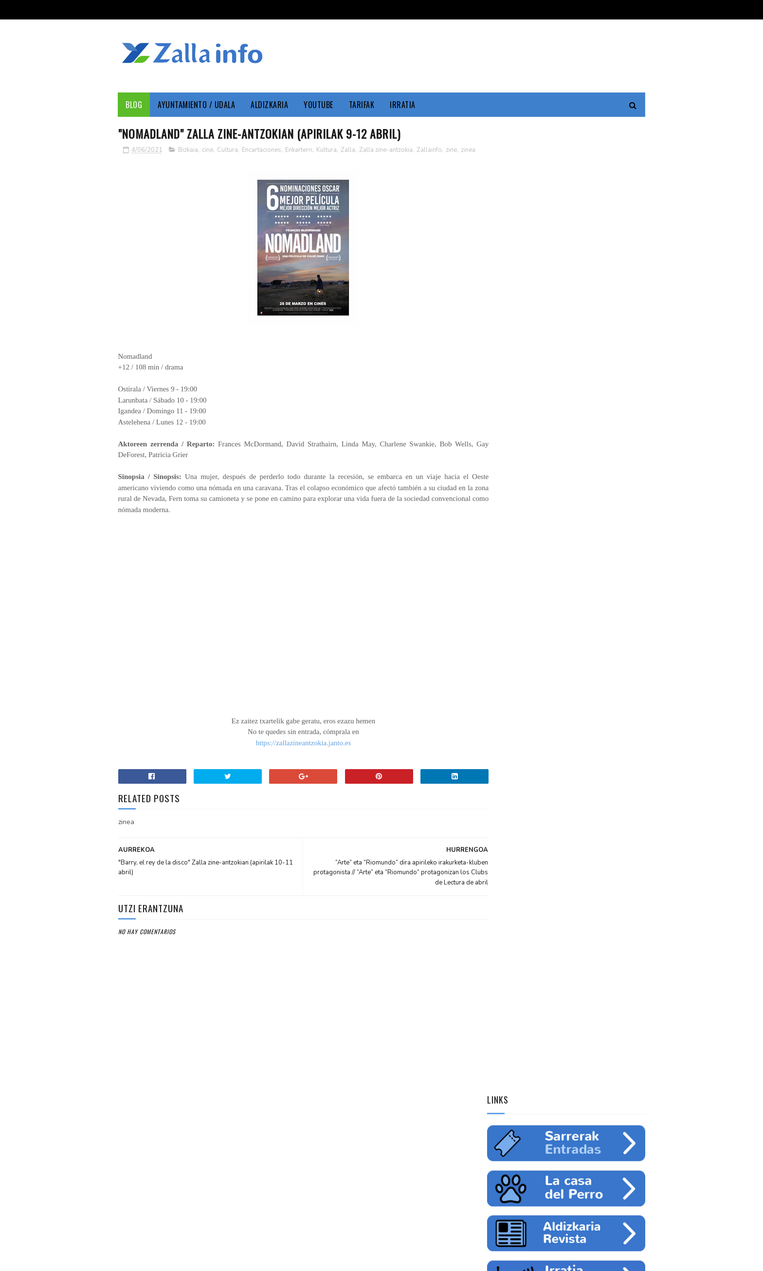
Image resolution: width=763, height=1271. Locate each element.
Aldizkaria (270, 105)
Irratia (403, 105)
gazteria (504, 669)
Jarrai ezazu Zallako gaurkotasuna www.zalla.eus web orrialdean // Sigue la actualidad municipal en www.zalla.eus (556, 825)
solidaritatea (579, 686)
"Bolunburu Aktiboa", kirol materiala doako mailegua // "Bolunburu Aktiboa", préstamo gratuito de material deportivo (565, 955)
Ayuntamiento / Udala (197, 105)
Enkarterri (298, 150)
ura (584, 652)
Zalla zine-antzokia (386, 150)
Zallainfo (429, 150)
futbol (538, 669)
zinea (126, 160)
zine (451, 150)
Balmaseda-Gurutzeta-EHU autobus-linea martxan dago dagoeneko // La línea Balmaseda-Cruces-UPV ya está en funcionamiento (562, 891)
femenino (504, 686)
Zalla (348, 150)
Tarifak (362, 105)
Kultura (326, 150)
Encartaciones (261, 150)
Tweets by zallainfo (521, 756)
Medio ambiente (561, 635)
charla (538, 686)
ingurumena (549, 652)
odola (500, 703)
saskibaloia (576, 669)
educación (506, 652)
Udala (615, 618)
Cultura (227, 150)
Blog (134, 105)
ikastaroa (618, 669)
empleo (605, 635)
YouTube (319, 105)
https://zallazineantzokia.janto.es (293, 753)
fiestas (610, 652)
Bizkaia (188, 150)
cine (207, 150)
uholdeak (624, 686)
